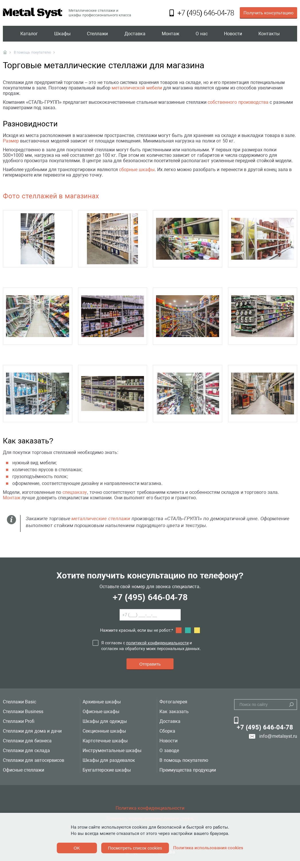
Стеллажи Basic (19, 702)
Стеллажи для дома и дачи (32, 731)
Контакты (269, 33)
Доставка (134, 33)
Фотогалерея (173, 702)
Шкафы (62, 33)
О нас (201, 33)
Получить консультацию (268, 12)
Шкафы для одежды (105, 721)
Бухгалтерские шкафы (107, 770)
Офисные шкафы (101, 711)
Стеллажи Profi (18, 721)
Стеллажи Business (23, 711)
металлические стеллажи (100, 518)
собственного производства (238, 102)
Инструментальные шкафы (112, 750)
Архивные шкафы (102, 702)
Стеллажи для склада (26, 750)
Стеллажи (97, 33)
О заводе (169, 750)
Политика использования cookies (208, 847)
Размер (11, 141)
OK (77, 848)
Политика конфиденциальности (150, 808)
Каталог (29, 33)
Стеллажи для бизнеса (27, 740)
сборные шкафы (136, 169)
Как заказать (173, 711)
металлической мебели (137, 88)
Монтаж (170, 33)
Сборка (167, 731)
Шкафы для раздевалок (109, 760)
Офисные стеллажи (23, 770)
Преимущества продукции (187, 770)
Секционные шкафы (104, 731)
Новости (233, 33)
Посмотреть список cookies (135, 848)
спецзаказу (75, 492)
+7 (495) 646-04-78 (149, 597)
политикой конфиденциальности (157, 643)
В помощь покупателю (183, 760)
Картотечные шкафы (105, 740)
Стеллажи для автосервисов (33, 760)
